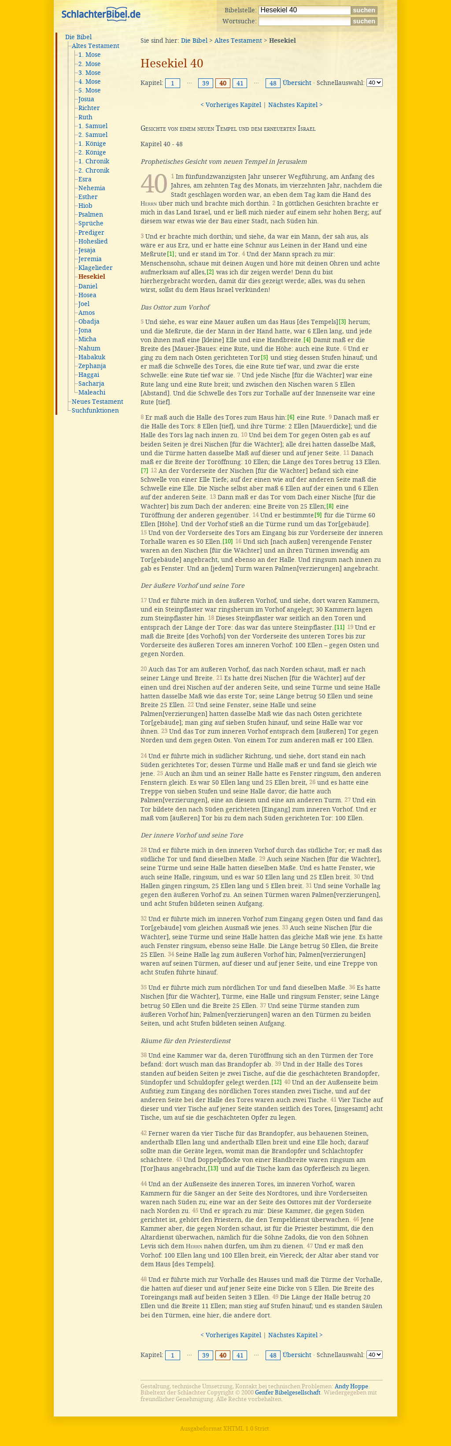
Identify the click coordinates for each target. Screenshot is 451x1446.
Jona (85, 330)
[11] (339, 627)
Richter (89, 107)
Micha (87, 339)
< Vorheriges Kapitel (230, 104)
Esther (88, 196)
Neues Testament (97, 401)
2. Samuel (92, 134)
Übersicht (297, 82)
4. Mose (89, 81)
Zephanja (92, 365)
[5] (264, 357)
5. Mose (89, 90)
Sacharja (91, 383)
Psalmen (90, 214)
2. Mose (89, 63)
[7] (144, 470)
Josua (86, 99)
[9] (318, 515)
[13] (213, 1168)
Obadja (89, 321)
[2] (210, 272)
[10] (227, 541)
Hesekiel (91, 276)
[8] (330, 506)
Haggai (88, 374)
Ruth (85, 117)
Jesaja (87, 250)
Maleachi (91, 392)
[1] (170, 254)
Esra (85, 179)
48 (273, 83)
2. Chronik (93, 170)
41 (240, 83)
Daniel (87, 286)
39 (205, 83)
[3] (342, 321)
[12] (276, 1082)
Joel (83, 303)
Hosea (87, 295)
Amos (86, 312)
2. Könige (92, 152)
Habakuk (91, 357)
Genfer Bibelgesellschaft (288, 1392)
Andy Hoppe (351, 1386)
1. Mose (89, 54)
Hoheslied (93, 241)
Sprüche (91, 223)
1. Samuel (92, 125)
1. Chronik (93, 161)
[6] (291, 417)
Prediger (91, 232)
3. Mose (89, 72)
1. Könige (92, 143)
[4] (307, 339)
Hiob (85, 205)
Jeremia (90, 258)
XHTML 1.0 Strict (246, 1428)
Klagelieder (95, 267)
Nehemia (91, 188)
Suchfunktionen (95, 410)
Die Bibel (78, 37)
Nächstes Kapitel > (295, 104)
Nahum (89, 348)
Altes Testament (95, 45)
